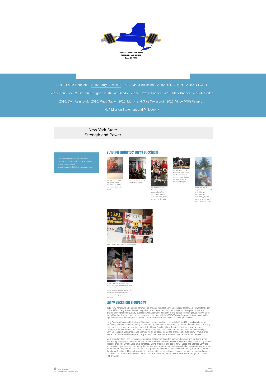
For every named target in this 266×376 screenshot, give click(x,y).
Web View (209, 371)
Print (57, 369)
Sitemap (65, 369)
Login (210, 368)
